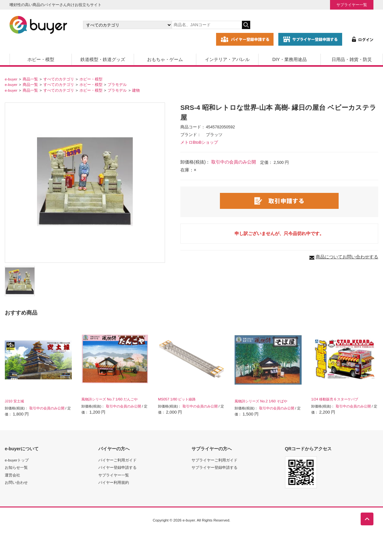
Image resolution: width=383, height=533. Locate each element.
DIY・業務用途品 (289, 59)
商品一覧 (30, 79)
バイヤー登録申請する (117, 467)
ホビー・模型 (40, 59)
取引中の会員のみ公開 (233, 161)
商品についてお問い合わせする (347, 256)
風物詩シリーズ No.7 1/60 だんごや (109, 399)
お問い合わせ (16, 482)
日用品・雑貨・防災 (352, 59)
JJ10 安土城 (14, 401)
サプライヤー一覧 (351, 5)
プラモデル (117, 84)
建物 (136, 90)
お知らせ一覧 (16, 467)
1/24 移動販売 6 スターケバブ (334, 399)
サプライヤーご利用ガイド (214, 460)
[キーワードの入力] (207, 25)
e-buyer (11, 79)
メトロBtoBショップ (199, 142)
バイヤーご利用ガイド (117, 460)
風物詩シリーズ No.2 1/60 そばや (261, 401)
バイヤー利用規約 (113, 482)
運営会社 (12, 475)
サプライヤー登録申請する (214, 467)
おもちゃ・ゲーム (165, 59)
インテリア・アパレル (227, 59)
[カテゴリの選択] (127, 25)
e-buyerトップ (17, 460)
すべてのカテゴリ (58, 79)
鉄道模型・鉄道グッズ (102, 59)
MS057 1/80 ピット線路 (177, 399)
